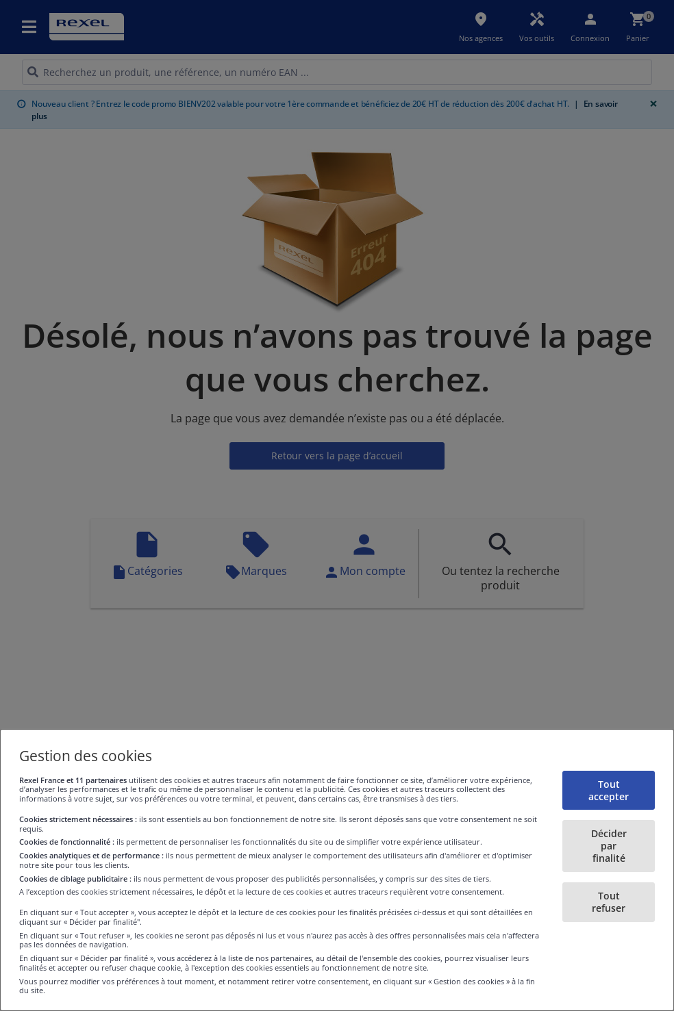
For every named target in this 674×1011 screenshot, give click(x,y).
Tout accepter (608, 790)
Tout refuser (608, 901)
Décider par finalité (609, 846)
